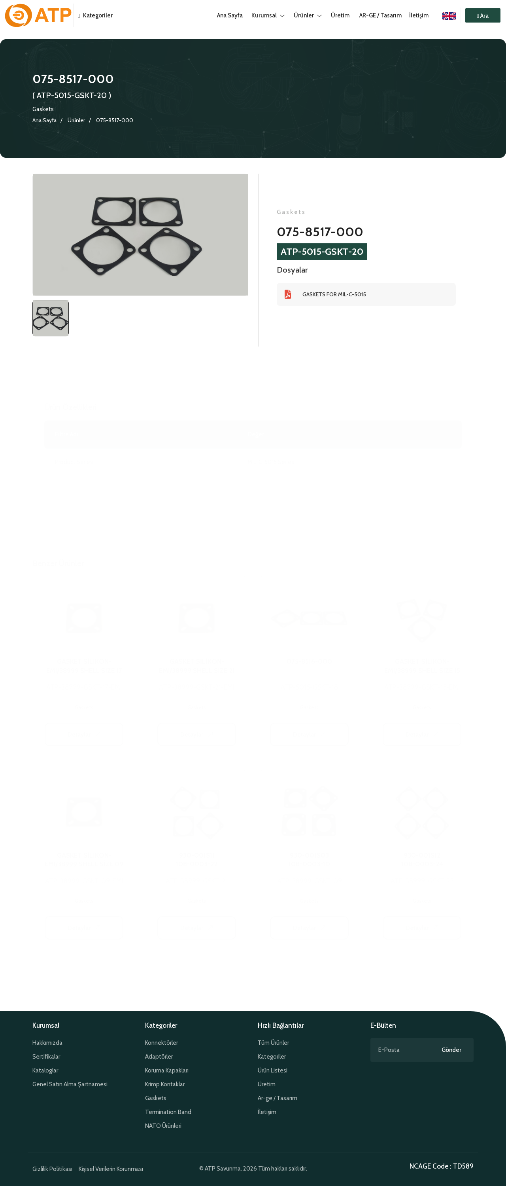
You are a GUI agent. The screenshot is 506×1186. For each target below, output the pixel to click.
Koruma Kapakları (167, 1070)
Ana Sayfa (44, 120)
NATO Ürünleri (163, 1125)
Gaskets (43, 109)
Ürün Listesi (272, 1070)
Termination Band (168, 1112)
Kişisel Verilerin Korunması (111, 1169)
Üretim (267, 1084)
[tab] (50, 319)
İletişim (419, 15)
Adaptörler (159, 1056)
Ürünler (76, 120)
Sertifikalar (46, 1056)
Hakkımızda (47, 1042)
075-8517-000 (114, 120)
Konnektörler (161, 1042)
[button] (482, 15)
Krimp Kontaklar (165, 1084)
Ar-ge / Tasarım (277, 1098)
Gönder (451, 1049)
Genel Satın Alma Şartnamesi (70, 1084)
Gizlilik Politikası (52, 1169)
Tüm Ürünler (273, 1042)
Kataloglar (45, 1070)
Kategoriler (93, 15)
